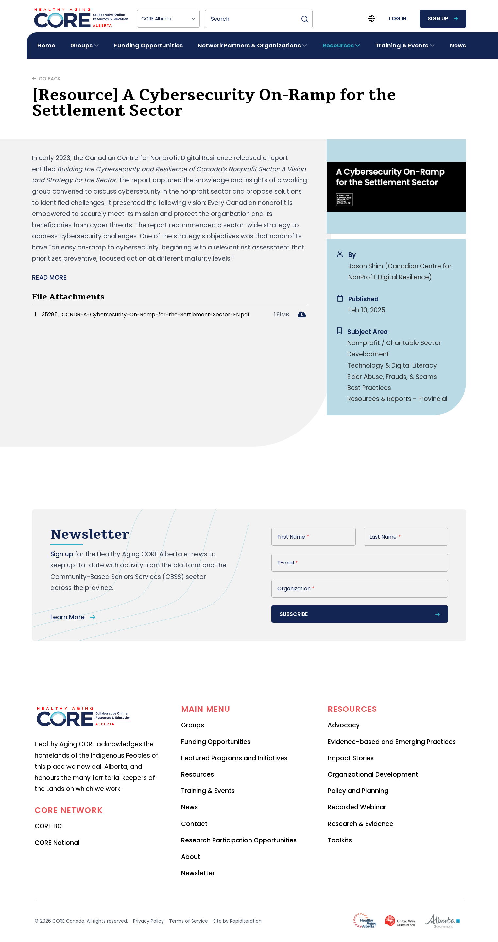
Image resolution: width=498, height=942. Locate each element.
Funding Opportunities (148, 45)
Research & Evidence (360, 824)
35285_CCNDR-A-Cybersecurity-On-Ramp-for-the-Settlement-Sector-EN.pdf (145, 314)
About (190, 856)
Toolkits (340, 840)
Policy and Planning (358, 790)
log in (397, 18)
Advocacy (344, 725)
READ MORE (49, 277)
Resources (197, 774)
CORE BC (48, 826)
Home (46, 45)
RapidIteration (246, 921)
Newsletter (198, 873)
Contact (194, 824)
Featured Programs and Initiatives (234, 758)
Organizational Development (373, 774)
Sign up (61, 554)
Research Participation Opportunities (239, 840)
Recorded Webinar (357, 807)
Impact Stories (351, 758)
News (458, 45)
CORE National (57, 843)
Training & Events (208, 790)
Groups (192, 725)
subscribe (360, 614)
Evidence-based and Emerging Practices (392, 741)
